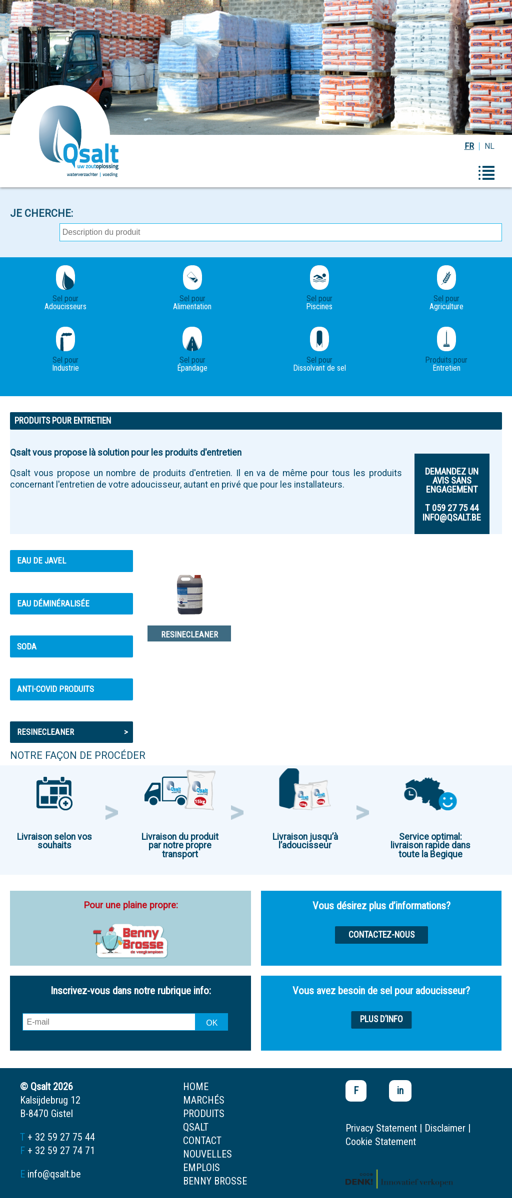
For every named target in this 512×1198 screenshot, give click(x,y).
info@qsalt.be (54, 1174)
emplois (201, 1168)
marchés (203, 1100)
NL (489, 146)
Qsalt (195, 1127)
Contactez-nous (381, 935)
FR (469, 146)
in (400, 1091)
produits (203, 1114)
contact (202, 1141)
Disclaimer (445, 1128)
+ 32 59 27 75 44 (61, 1137)
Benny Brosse (215, 1181)
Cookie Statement (381, 1142)
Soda (26, 646)
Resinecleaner (72, 732)
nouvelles (207, 1154)
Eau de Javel (41, 561)
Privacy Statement (381, 1128)
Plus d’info (381, 1019)
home (195, 1087)
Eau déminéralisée (53, 603)
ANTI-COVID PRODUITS (55, 689)
